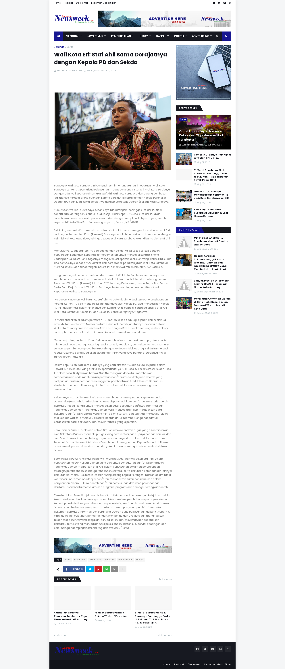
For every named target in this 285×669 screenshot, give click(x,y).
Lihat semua (165, 579)
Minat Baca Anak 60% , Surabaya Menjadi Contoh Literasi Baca (211, 241)
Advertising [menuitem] (200, 36)
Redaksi (68, 2)
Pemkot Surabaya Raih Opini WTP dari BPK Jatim (111, 614)
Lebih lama (163, 635)
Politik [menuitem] (179, 36)
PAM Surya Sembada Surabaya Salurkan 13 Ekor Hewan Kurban (211, 213)
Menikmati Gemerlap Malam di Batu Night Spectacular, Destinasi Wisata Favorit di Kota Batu (212, 303)
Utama (139, 559)
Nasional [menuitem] (72, 36)
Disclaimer (82, 2)
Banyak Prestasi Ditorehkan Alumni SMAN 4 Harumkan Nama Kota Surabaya (211, 284)
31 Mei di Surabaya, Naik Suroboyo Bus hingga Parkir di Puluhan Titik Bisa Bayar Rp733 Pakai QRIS (152, 617)
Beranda (59, 47)
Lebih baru (62, 635)
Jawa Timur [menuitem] (95, 36)
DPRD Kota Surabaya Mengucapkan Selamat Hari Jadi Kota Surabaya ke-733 (212, 195)
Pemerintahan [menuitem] (121, 36)
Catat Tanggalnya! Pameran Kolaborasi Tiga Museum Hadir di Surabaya (71, 616)
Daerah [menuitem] (161, 36)
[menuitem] (58, 36)
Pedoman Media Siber (103, 2)
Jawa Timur (95, 559)
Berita (70, 47)
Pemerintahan (125, 559)
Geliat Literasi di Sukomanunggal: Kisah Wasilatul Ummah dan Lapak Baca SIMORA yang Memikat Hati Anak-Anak (210, 262)
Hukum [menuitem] (143, 36)
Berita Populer (189, 229)
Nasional (109, 559)
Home (57, 2)
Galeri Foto (79, 559)
